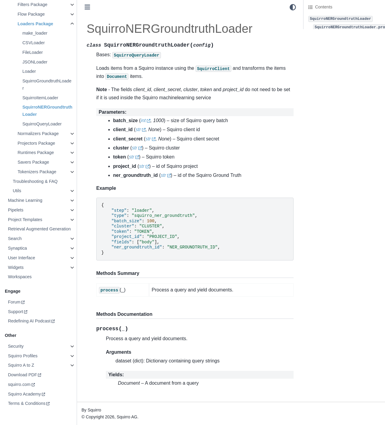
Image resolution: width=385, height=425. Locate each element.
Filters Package (32, 4)
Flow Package (31, 14)
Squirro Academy (24, 394)
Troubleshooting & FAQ (35, 181)
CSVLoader (33, 42)
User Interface (21, 257)
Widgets (15, 267)
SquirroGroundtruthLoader (46, 85)
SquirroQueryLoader (41, 124)
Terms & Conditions (26, 403)
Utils (17, 190)
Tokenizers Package (36, 171)
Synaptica (17, 248)
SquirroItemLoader (40, 97)
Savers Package (33, 162)
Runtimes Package (35, 152)
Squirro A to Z (21, 365)
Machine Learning (25, 200)
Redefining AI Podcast (29, 321)
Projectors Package (36, 143)
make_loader (34, 33)
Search (15, 238)
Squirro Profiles (22, 355)
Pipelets (15, 210)
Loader (29, 71)
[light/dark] (292, 7)
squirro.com (19, 384)
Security (15, 346)
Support (15, 311)
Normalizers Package (38, 133)
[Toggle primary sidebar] (87, 7)
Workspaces (20, 276)
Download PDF (22, 374)
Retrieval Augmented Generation (39, 228)
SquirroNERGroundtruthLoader (47, 111)
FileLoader (32, 52)
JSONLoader (34, 62)
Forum (14, 302)
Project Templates (25, 219)
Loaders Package (35, 23)
